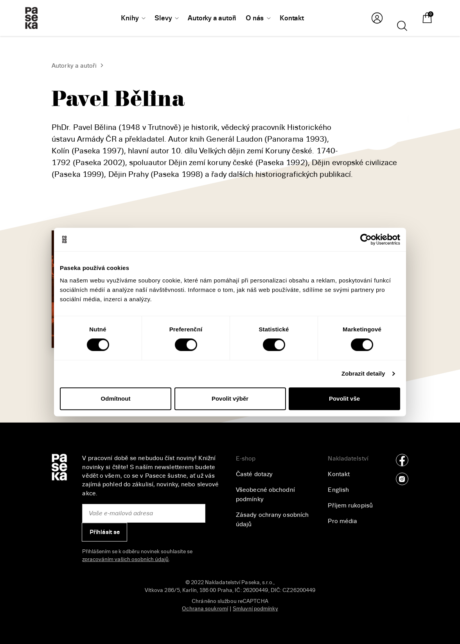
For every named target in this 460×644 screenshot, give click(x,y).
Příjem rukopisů (350, 505)
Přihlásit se (105, 532)
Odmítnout (116, 398)
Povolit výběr (230, 398)
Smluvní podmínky (255, 609)
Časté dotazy (254, 474)
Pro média (342, 521)
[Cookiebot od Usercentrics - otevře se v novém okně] (366, 239)
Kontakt (339, 474)
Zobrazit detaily (363, 373)
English (338, 489)
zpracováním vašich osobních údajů (125, 559)
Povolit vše (344, 398)
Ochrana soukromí (205, 609)
